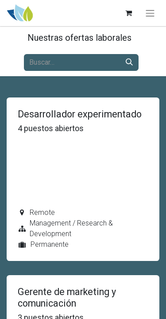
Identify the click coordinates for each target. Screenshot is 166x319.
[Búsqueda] (129, 62)
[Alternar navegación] (150, 13)
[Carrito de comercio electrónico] (128, 13)
